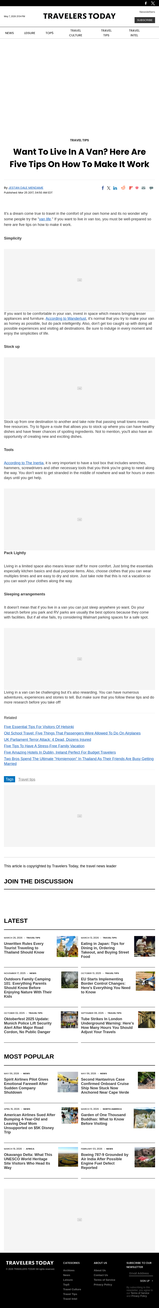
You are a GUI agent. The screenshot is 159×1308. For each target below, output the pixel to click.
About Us (100, 1270)
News (33, 973)
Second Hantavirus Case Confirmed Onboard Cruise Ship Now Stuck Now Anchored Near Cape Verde (105, 1085)
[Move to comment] (151, 188)
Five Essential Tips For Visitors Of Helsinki (39, 727)
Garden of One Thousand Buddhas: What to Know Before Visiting (103, 1119)
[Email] (143, 188)
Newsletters (147, 12)
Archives (69, 1270)
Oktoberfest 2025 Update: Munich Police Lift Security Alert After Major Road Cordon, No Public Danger (28, 1025)
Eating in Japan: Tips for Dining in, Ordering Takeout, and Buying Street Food (105, 950)
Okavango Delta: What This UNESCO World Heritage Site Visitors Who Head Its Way (28, 1161)
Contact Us (101, 1275)
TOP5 (49, 33)
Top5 (66, 1284)
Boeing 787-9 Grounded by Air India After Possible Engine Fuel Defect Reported (104, 1161)
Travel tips (26, 779)
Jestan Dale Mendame (25, 187)
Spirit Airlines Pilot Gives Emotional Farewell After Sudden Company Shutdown (26, 1085)
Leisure (68, 1279)
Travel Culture (72, 1289)
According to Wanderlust (66, 318)
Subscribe (145, 20)
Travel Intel (70, 1298)
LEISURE (29, 33)
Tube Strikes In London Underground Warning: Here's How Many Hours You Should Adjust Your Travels (107, 1025)
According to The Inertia (23, 463)
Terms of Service (104, 1279)
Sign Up (145, 1281)
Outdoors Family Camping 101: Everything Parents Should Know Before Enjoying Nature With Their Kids (28, 988)
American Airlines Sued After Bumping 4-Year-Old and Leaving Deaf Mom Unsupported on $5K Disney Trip (29, 1123)
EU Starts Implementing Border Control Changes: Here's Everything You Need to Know (105, 985)
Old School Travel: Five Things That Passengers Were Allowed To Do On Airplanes (72, 733)
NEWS (9, 33)
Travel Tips (79, 140)
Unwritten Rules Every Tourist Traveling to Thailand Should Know (24, 948)
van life (45, 219)
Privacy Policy (103, 1284)
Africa (30, 1148)
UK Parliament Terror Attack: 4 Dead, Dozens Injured (47, 740)
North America (112, 1109)
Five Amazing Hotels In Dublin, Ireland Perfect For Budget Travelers (60, 752)
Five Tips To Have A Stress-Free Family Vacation (44, 746)
